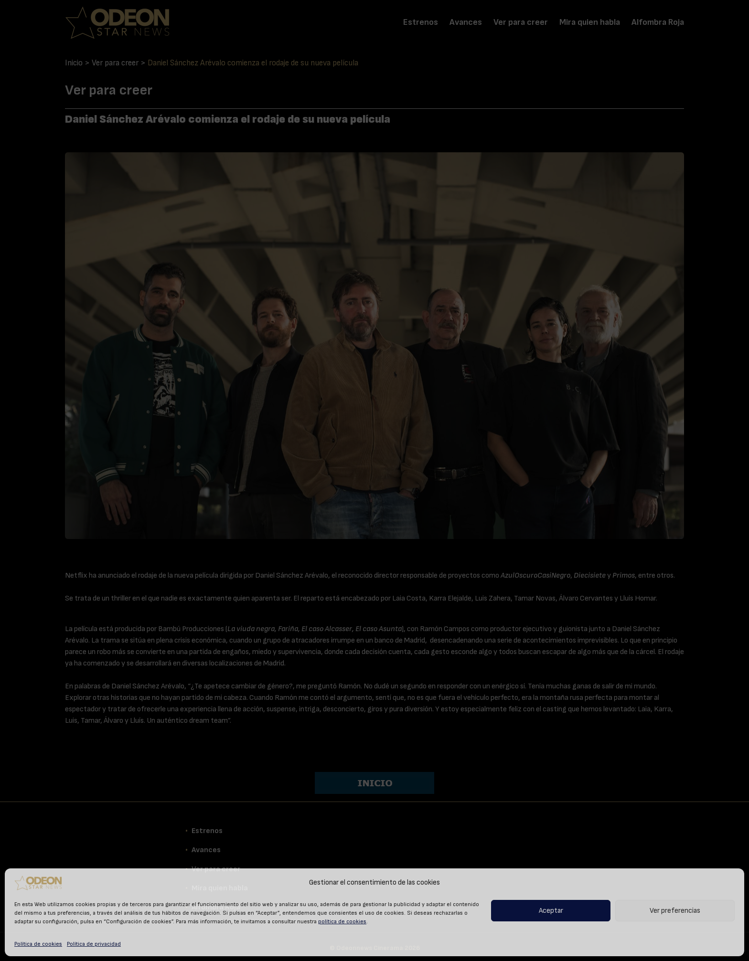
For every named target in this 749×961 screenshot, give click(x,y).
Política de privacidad (94, 944)
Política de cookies (38, 944)
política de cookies (342, 921)
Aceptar (551, 910)
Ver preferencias (675, 910)
